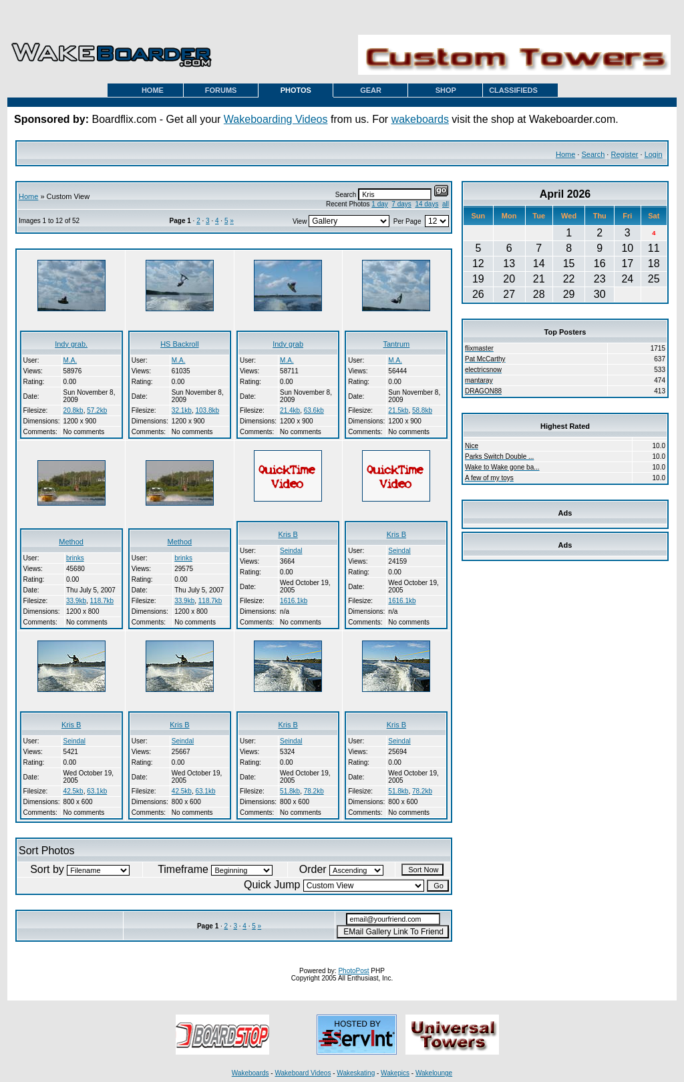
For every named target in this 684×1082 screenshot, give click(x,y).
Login (654, 154)
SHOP (446, 90)
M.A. (70, 360)
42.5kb (73, 791)
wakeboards (420, 119)
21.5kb (398, 410)
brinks (75, 558)
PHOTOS (296, 90)
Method (71, 542)
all (445, 204)
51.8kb (290, 791)
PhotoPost (353, 970)
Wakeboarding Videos (276, 119)
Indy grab (288, 344)
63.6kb (314, 410)
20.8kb (73, 410)
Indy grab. (71, 344)
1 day (379, 204)
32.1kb (182, 410)
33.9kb (76, 600)
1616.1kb (293, 600)
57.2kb (97, 410)
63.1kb (97, 791)
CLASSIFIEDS (513, 90)
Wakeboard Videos (303, 1073)
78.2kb (314, 791)
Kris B (287, 534)
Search (593, 154)
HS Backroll (179, 344)
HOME (153, 90)
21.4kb (290, 410)
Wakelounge (433, 1073)
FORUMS (221, 90)
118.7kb (102, 600)
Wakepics (395, 1073)
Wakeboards (250, 1073)
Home (565, 154)
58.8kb (422, 410)
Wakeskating (356, 1073)
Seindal (291, 550)
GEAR (370, 90)
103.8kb (207, 410)
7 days (401, 204)
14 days (426, 204)
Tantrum (396, 344)
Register (624, 154)
